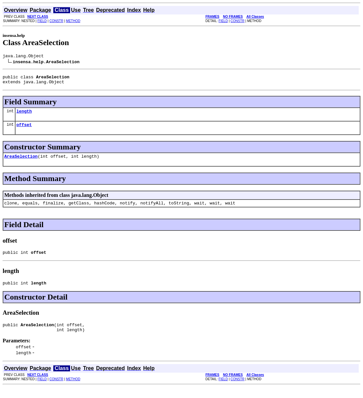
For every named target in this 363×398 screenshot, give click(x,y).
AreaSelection (21, 162)
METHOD (73, 21)
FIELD (42, 21)
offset (24, 129)
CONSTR (56, 21)
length (24, 115)
